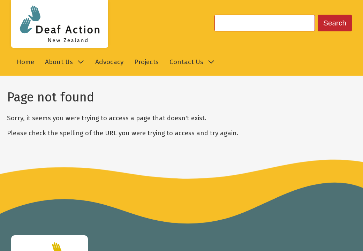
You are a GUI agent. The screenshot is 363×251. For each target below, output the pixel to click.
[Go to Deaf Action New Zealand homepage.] (60, 24)
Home (25, 62)
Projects (146, 62)
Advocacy (109, 62)
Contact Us (191, 62)
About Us (64, 62)
